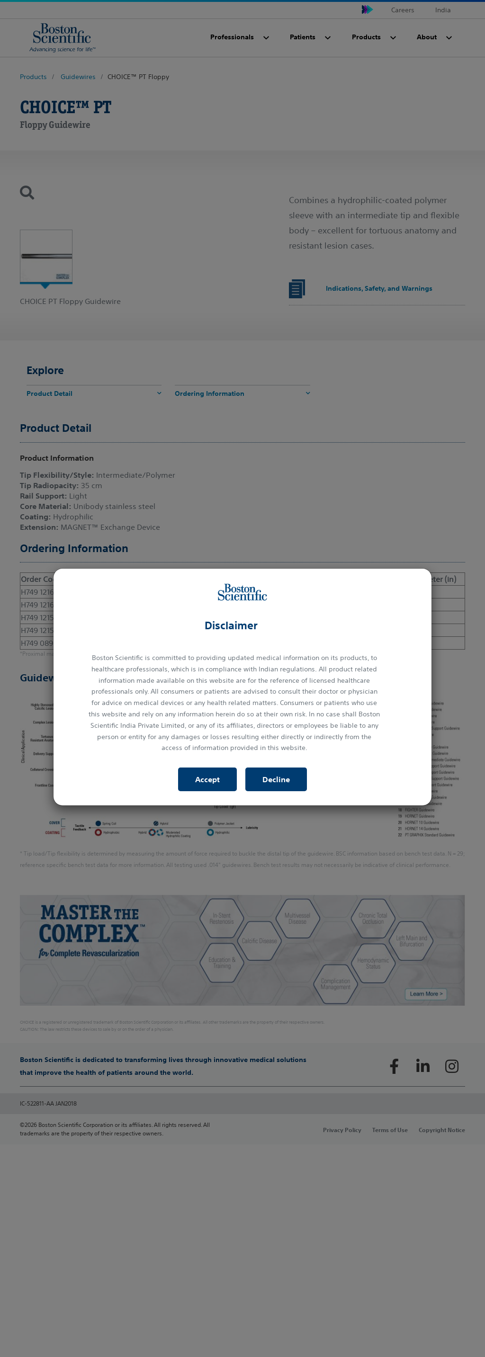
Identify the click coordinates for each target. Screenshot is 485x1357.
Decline (276, 779)
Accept (207, 779)
